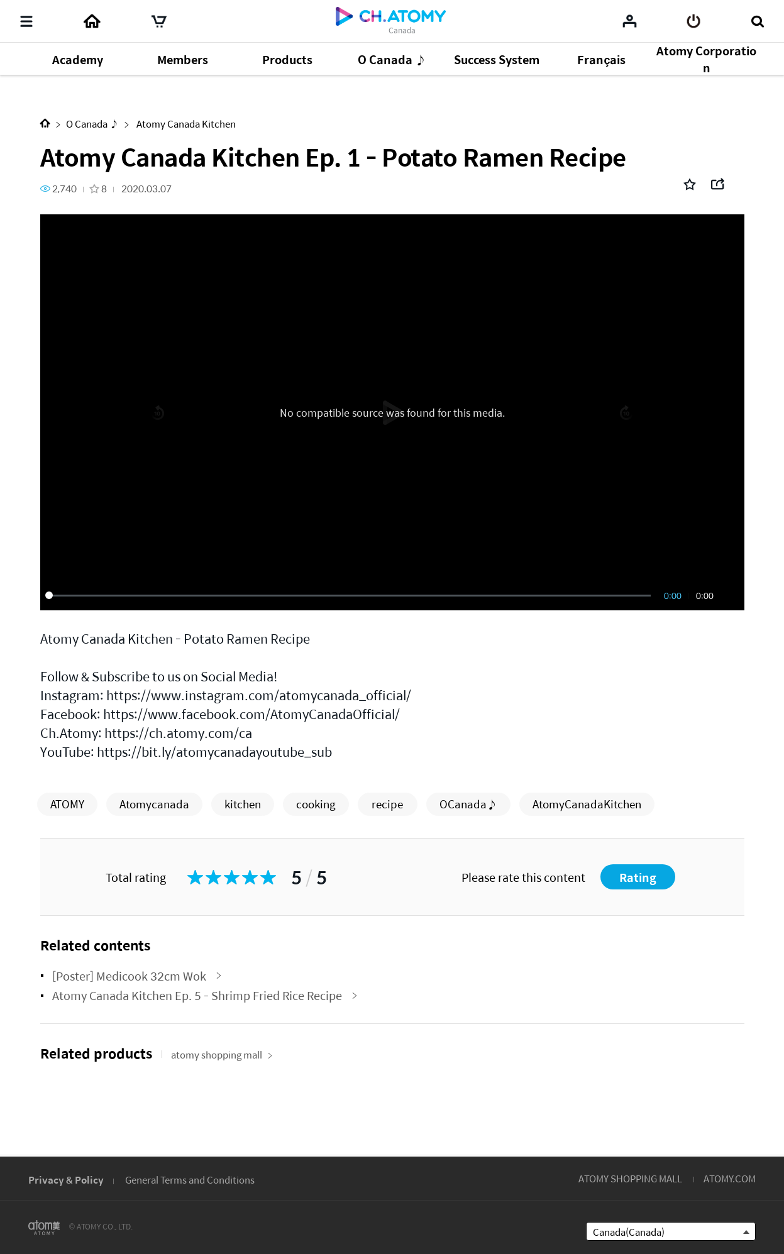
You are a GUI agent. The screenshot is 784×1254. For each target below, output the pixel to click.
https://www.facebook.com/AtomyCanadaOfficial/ (251, 713)
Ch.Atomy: (71, 732)
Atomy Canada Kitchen (185, 123)
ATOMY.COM (730, 1178)
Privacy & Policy (66, 1179)
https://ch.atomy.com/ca (178, 732)
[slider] (350, 595)
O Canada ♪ (92, 123)
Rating (637, 877)
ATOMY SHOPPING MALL (630, 1178)
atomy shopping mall (222, 1054)
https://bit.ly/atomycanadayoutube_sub (214, 751)
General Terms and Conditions (190, 1179)
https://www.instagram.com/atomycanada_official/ (258, 695)
